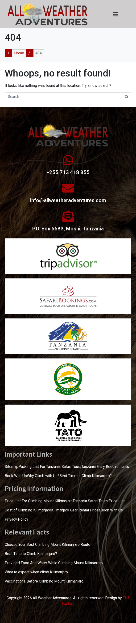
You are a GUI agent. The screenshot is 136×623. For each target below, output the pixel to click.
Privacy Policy (16, 519)
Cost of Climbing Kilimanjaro (28, 510)
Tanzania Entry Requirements (105, 466)
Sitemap (11, 466)
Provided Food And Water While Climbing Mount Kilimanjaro (54, 563)
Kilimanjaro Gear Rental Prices (76, 510)
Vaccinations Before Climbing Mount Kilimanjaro (44, 581)
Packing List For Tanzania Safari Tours (49, 466)
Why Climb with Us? (43, 476)
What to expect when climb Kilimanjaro (36, 572)
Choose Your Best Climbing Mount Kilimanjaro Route (47, 544)
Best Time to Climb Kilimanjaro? (85, 476)
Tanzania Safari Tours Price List (99, 501)
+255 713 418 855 (68, 172)
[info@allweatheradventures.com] (68, 188)
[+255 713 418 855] (68, 160)
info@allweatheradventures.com (68, 200)
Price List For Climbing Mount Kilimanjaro (39, 501)
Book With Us (16, 476)
